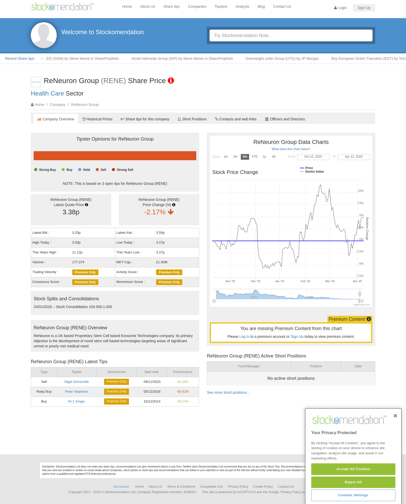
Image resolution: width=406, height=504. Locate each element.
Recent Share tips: (20, 58)
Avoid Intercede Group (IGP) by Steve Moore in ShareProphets (184, 58)
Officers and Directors (285, 119)
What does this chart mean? (291, 149)
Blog (261, 6)
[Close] (395, 443)
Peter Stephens (76, 391)
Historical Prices (97, 119)
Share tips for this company (145, 119)
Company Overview (55, 119)
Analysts (242, 6)
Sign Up (364, 8)
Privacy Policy (238, 486)
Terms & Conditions (181, 486)
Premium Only (85, 272)
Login (340, 8)
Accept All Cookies (353, 496)
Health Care (47, 93)
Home (127, 6)
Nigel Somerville (76, 382)
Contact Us (282, 6)
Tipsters (221, 6)
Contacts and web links (236, 119)
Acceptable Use (211, 486)
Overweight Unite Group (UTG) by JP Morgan (284, 58)
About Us (147, 6)
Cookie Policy (263, 486)
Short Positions (192, 119)
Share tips (171, 6)
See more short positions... (228, 392)
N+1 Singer (76, 401)
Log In (245, 336)
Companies (197, 6)
